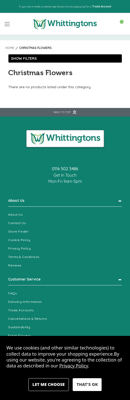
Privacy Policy (19, 248)
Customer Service (24, 279)
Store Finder (18, 231)
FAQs (12, 293)
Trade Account (101, 6)
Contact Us (17, 223)
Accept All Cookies (87, 384)
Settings (48, 384)
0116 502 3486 (65, 168)
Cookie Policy (19, 240)
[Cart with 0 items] (119, 23)
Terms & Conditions (23, 257)
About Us (16, 200)
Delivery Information (25, 302)
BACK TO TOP (65, 112)
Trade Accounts (21, 310)
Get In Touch (65, 175)
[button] (65, 58)
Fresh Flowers (19, 335)
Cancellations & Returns (27, 319)
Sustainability (19, 327)
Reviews (14, 265)
